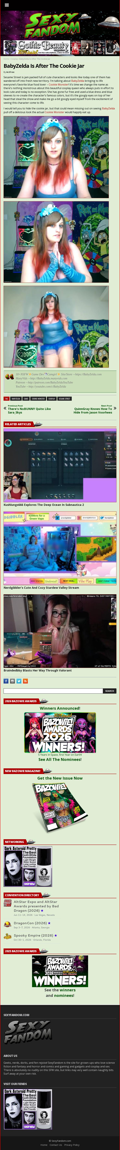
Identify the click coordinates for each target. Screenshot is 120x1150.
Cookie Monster (58, 84)
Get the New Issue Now (60, 778)
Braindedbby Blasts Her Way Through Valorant (38, 670)
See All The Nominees (59, 759)
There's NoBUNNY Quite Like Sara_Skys (29, 409)
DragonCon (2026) (32, 923)
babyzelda (16, 398)
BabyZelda (77, 81)
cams (26, 398)
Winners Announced (59, 708)
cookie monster (38, 398)
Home (6, 59)
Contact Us (56, 1144)
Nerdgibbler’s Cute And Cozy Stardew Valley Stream (41, 588)
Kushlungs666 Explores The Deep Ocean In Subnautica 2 (44, 505)
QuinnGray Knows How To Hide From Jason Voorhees (90, 409)
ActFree (10, 72)
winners (68, 989)
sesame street (64, 398)
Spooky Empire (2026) (35, 935)
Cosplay (14, 59)
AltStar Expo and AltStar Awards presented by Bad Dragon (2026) (36, 906)
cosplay (51, 398)
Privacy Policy (72, 1144)
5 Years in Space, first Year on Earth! (60, 754)
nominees (63, 995)
